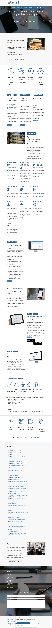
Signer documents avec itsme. (17, 454)
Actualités (25, 7)
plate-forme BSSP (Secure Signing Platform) (13, 109)
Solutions (13, 7)
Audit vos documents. (15, 479)
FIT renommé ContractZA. (16, 452)
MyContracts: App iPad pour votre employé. (19, 519)
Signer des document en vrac (16, 463)
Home (8, 621)
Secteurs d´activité (19, 7)
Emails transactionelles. (15, 477)
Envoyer (9, 609)
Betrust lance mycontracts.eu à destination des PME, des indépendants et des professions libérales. (17, 470)
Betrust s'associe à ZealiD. (16, 450)
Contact (34, 7)
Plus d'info (35, 120)
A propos (30, 7)
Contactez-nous (34, 437)
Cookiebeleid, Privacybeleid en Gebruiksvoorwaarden (17, 619)
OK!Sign (37, 107)
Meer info (9, 125)
